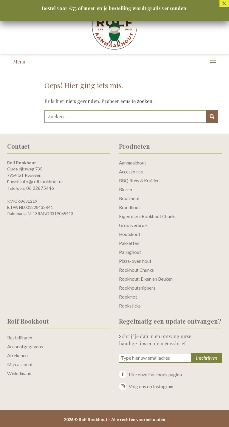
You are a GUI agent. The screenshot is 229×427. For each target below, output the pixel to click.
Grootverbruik (133, 225)
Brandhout (129, 207)
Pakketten (129, 243)
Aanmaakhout (132, 162)
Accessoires (131, 171)
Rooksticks (130, 305)
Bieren (125, 189)
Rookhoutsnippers (137, 288)
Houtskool (129, 234)
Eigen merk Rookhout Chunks (148, 216)
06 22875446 (40, 188)
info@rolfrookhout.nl (41, 181)
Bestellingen (19, 337)
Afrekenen (17, 355)
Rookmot (128, 296)
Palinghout (130, 252)
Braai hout (129, 198)
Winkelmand (19, 373)
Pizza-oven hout (135, 261)
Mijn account (20, 364)
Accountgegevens (25, 346)
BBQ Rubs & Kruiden (139, 180)
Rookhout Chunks (136, 270)
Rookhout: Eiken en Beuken (146, 279)
